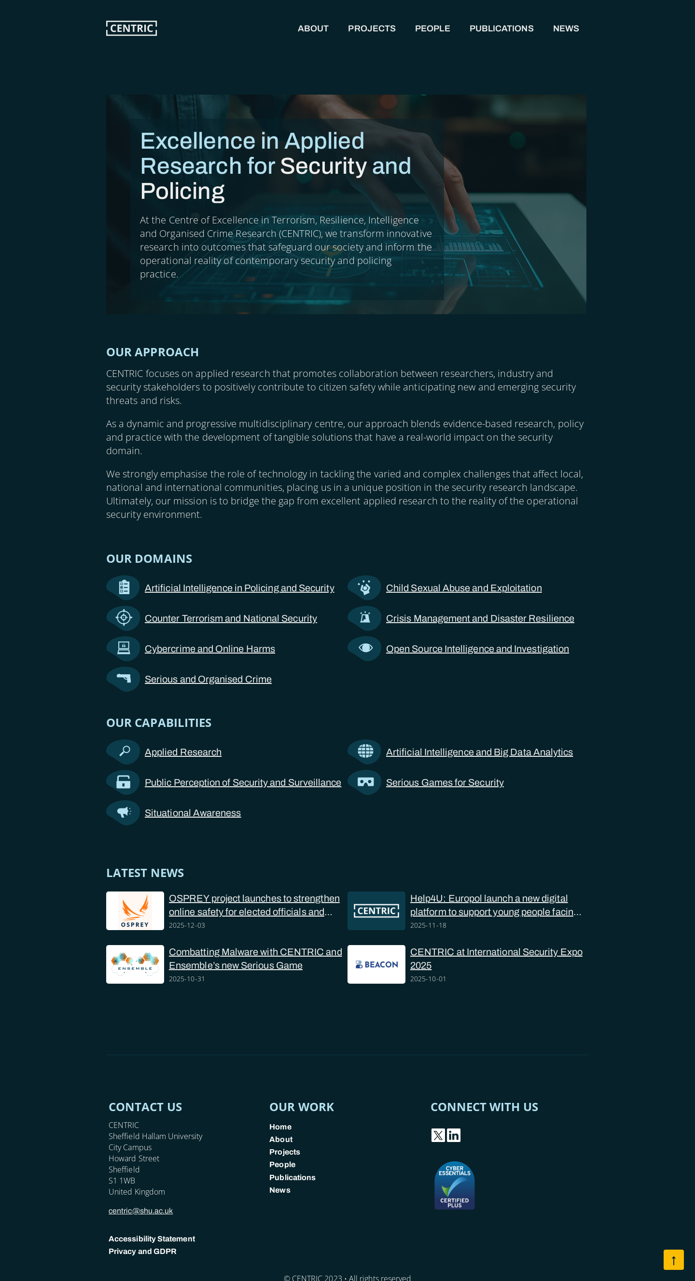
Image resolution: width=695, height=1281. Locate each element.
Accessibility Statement (152, 1239)
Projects (372, 28)
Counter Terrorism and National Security (211, 618)
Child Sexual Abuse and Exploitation (445, 587)
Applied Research (164, 752)
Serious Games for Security (426, 782)
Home (280, 1127)
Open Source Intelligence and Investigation (458, 648)
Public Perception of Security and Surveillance (223, 782)
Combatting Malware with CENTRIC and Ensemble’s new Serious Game (255, 959)
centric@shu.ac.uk (141, 1211)
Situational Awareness (173, 812)
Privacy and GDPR (143, 1251)
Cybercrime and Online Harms (190, 648)
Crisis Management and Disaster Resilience (461, 618)
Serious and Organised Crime (189, 679)
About (313, 28)
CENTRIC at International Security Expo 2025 (496, 959)
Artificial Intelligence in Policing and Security (220, 587)
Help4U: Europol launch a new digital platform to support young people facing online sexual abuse (494, 906)
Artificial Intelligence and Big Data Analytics (460, 752)
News (566, 28)
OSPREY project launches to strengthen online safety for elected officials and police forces (254, 906)
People (432, 28)
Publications (502, 28)
